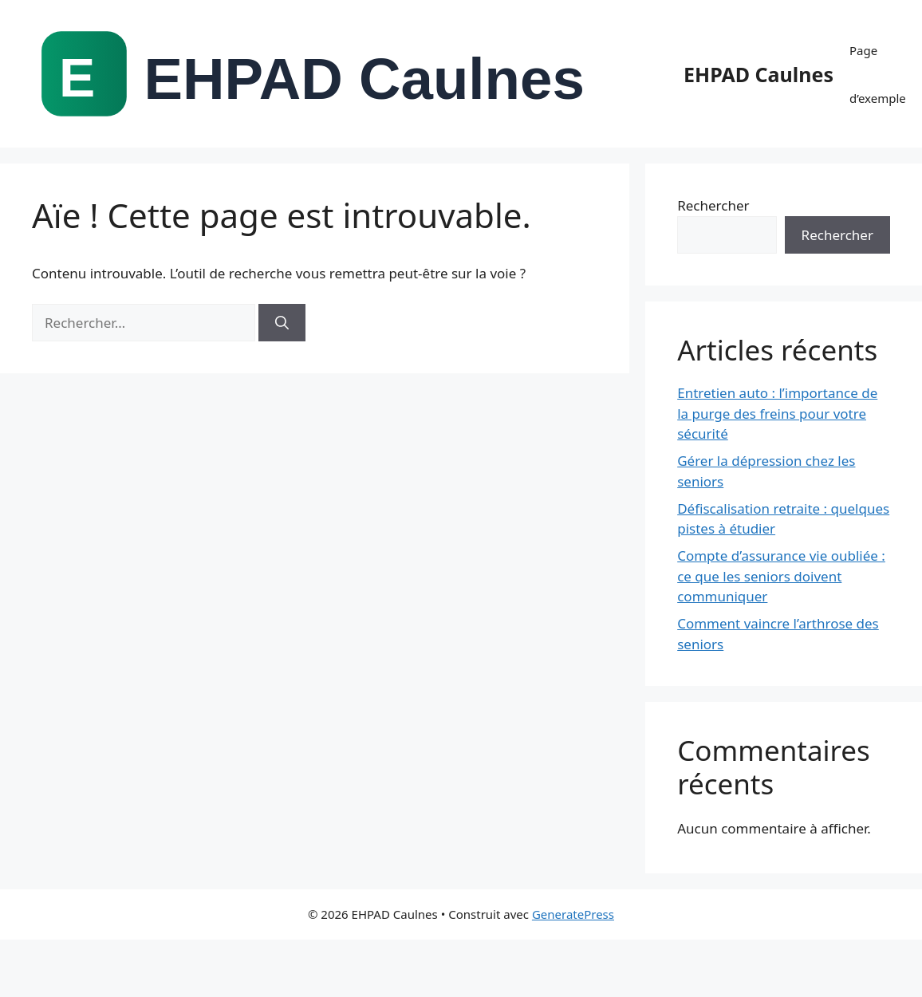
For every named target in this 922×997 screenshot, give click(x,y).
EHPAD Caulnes (758, 74)
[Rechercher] (281, 323)
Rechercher (713, 205)
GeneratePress (573, 914)
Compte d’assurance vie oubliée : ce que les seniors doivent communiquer (781, 575)
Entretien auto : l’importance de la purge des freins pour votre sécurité (777, 413)
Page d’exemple (877, 74)
